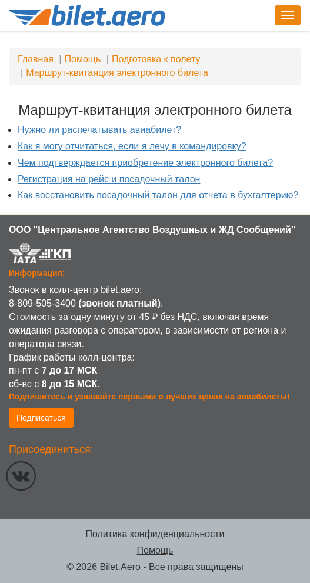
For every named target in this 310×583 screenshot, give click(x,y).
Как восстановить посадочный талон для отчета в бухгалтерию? (158, 195)
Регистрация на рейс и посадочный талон (109, 179)
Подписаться (41, 417)
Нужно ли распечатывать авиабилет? (99, 130)
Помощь (155, 550)
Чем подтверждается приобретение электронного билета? (145, 163)
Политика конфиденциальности (154, 534)
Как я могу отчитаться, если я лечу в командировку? (132, 146)
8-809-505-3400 (42, 303)
